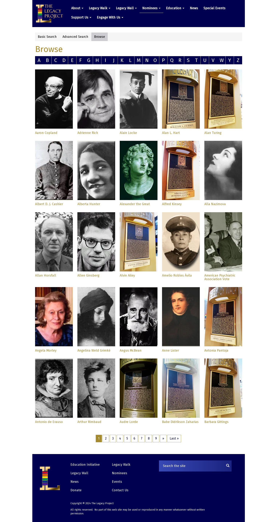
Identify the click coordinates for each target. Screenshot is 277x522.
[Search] (228, 466)
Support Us (81, 17)
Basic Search (47, 37)
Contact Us (120, 490)
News (194, 8)
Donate (76, 490)
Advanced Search (75, 37)
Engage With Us (110, 17)
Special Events (214, 8)
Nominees (151, 8)
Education (175, 8)
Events (117, 482)
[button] (51, 14)
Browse (99, 37)
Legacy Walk (99, 8)
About (77, 8)
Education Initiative (85, 465)
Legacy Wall (126, 8)
